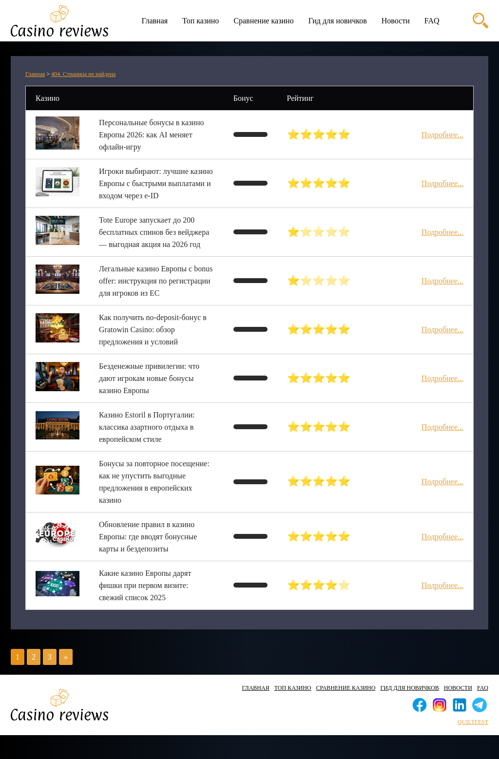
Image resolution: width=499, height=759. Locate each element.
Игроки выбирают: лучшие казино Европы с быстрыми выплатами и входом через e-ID (156, 183)
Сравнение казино (263, 21)
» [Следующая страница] (66, 657)
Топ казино (200, 21)
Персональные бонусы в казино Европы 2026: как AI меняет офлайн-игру (151, 134)
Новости (396, 21)
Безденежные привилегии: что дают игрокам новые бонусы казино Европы (149, 378)
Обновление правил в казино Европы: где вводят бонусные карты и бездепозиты (148, 536)
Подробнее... (442, 135)
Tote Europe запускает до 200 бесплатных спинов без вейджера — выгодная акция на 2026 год (154, 232)
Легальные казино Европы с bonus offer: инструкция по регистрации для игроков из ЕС (155, 281)
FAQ (432, 21)
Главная (154, 21)
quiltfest (473, 722)
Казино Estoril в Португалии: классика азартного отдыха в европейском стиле (147, 427)
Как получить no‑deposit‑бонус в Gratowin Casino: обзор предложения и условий (153, 329)
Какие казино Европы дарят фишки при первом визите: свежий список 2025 (145, 585)
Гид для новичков (337, 21)
